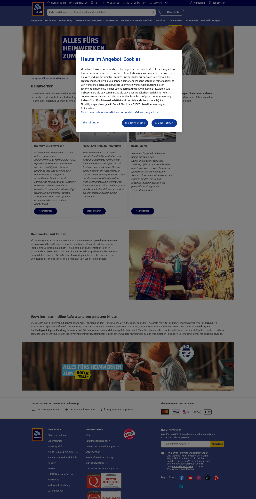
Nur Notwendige (135, 123)
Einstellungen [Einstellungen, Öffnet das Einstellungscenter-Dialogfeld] (91, 122)
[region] (129, 91)
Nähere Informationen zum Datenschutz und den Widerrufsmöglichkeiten (121, 112)
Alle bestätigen (164, 123)
